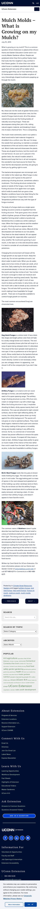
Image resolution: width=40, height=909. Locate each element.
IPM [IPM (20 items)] (22, 672)
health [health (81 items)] (18, 672)
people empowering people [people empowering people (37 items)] (19, 677)
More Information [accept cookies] (14, 904)
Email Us (5, 743)
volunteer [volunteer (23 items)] (12, 690)
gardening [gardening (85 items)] (19, 669)
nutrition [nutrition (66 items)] (6, 677)
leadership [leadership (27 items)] (32, 672)
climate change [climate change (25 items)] (14, 661)
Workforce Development (11, 775)
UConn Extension (9, 9)
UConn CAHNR (7, 730)
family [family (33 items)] (20, 666)
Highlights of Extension (10, 782)
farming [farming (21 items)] (24, 666)
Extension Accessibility (10, 863)
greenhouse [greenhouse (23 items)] (12, 672)
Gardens (7, 588)
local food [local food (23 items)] (5, 674)
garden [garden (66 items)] (12, 669)
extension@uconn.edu (12, 880)
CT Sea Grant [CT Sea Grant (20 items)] (28, 663)
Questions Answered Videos (12, 810)
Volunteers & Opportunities (12, 852)
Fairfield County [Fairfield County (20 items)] (13, 666)
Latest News (6, 754)
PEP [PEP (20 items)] (30, 677)
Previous (10, 601)
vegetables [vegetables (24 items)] (6, 690)
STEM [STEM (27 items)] (5, 680)
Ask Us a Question (19, 816)
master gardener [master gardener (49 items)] (24, 674)
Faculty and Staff (8, 856)
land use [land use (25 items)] (26, 672)
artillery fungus (24, 588)
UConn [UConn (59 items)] (13, 680)
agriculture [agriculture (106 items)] (12, 658)
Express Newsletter (9, 758)
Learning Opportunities (10, 771)
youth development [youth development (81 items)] (28, 690)
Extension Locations (9, 719)
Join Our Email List (8, 751)
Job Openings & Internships (12, 859)
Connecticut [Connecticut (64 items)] (30, 661)
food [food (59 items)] (28, 666)
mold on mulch (14, 593)
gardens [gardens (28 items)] (33, 669)
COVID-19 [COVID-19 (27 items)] (22, 663)
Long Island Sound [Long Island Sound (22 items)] (13, 674)
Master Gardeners (8, 789)
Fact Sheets (6, 778)
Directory (5, 747)
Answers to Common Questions (13, 806)
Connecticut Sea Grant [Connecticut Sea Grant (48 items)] (11, 663)
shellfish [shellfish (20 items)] (33, 677)
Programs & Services (9, 715)
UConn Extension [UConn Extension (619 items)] (20, 686)
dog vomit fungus (19, 591)
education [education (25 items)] (6, 666)
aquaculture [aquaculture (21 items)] (21, 658)
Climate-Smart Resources (22, 586)
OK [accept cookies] (30, 904)
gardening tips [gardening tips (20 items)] (27, 669)
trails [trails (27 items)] (8, 680)
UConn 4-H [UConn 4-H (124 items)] (21, 680)
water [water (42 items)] (17, 690)
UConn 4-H (6, 793)
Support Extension (8, 727)
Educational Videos (9, 786)
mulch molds (25, 593)
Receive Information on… (11, 723)
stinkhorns (7, 595)
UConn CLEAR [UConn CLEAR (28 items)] (25, 683)
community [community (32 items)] (22, 661)
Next (31, 601)
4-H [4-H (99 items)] (5, 658)
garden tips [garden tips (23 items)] (6, 672)
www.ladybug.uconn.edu (24, 569)
